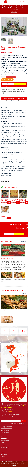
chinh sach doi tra (5, 433)
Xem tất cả (24, 241)
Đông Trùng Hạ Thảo (7, 8)
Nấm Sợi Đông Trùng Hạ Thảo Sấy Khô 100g (4, 216)
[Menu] (1, 2)
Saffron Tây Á (4, 449)
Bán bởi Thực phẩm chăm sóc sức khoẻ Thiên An (14, 98)
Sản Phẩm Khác (20, 6)
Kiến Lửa (14, 465)
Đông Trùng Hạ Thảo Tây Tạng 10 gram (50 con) (23, 200)
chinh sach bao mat (5, 432)
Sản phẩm (11, 6)
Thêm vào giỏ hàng (11, 77)
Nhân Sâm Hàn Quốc (5, 440)
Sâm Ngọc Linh (4, 454)
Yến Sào (3, 442)
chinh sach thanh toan (6, 430)
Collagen (3, 452)
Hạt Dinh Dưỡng (5, 445)
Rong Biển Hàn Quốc (5, 447)
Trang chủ (4, 6)
